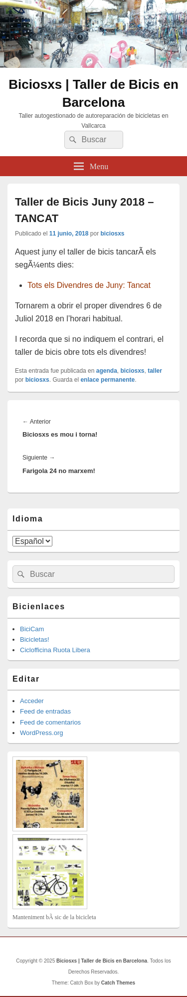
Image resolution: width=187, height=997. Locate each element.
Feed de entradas (45, 711)
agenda (106, 370)
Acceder (32, 701)
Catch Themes (118, 983)
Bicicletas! (34, 639)
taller (155, 370)
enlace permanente (107, 379)
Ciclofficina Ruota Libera (55, 650)
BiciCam (32, 629)
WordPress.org (41, 733)
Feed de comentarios (50, 722)
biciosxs (112, 233)
